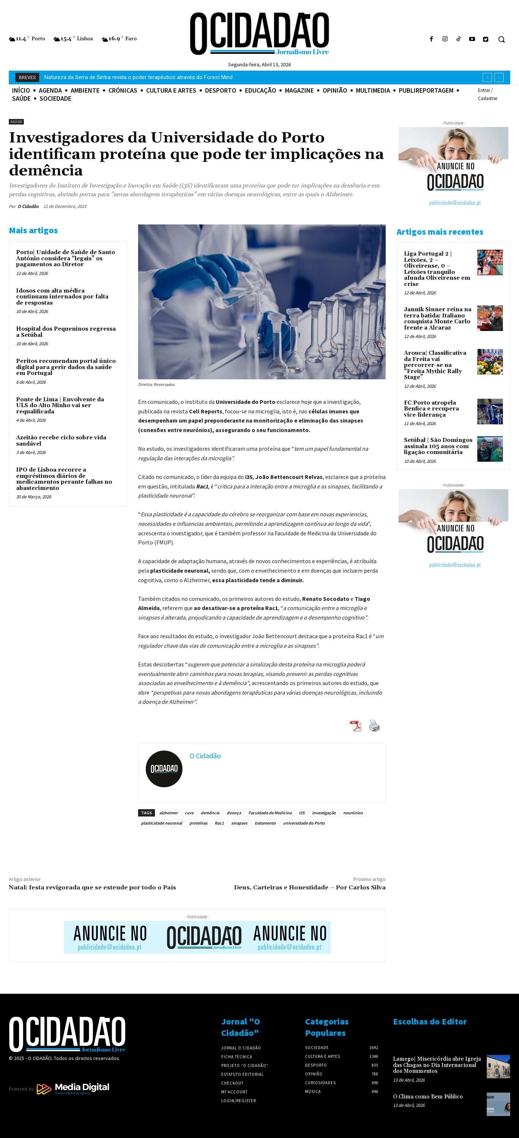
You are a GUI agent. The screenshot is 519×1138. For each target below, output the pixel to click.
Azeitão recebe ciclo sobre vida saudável (61, 440)
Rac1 (219, 823)
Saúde (16, 121)
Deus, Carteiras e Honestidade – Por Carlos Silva (310, 887)
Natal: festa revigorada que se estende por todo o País (92, 887)
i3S (302, 812)
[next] (499, 77)
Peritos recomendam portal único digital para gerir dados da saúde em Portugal (66, 367)
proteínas (198, 823)
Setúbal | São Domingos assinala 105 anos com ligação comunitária (438, 446)
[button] (501, 39)
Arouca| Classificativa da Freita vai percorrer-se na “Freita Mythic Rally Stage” (435, 365)
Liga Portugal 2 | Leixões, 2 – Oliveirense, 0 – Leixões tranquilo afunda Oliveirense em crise (437, 269)
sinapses (239, 823)
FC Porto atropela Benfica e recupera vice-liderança (431, 409)
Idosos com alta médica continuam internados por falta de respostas (62, 296)
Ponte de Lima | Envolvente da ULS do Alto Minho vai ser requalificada (60, 405)
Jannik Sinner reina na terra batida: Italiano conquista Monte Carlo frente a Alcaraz (437, 318)
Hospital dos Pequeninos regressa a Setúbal (66, 332)
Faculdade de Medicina (270, 812)
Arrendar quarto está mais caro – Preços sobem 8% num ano (119, 77)
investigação (324, 812)
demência (210, 812)
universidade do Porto (304, 823)
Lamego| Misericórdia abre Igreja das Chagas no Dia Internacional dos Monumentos (437, 1065)
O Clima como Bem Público (428, 1096)
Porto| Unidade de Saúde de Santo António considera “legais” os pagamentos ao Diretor (65, 258)
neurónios (353, 812)
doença (234, 812)
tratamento (265, 823)
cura (189, 812)
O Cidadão (28, 206)
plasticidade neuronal (161, 823)
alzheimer (168, 812)
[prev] (487, 77)
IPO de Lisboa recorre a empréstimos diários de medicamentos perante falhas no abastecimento (64, 479)
